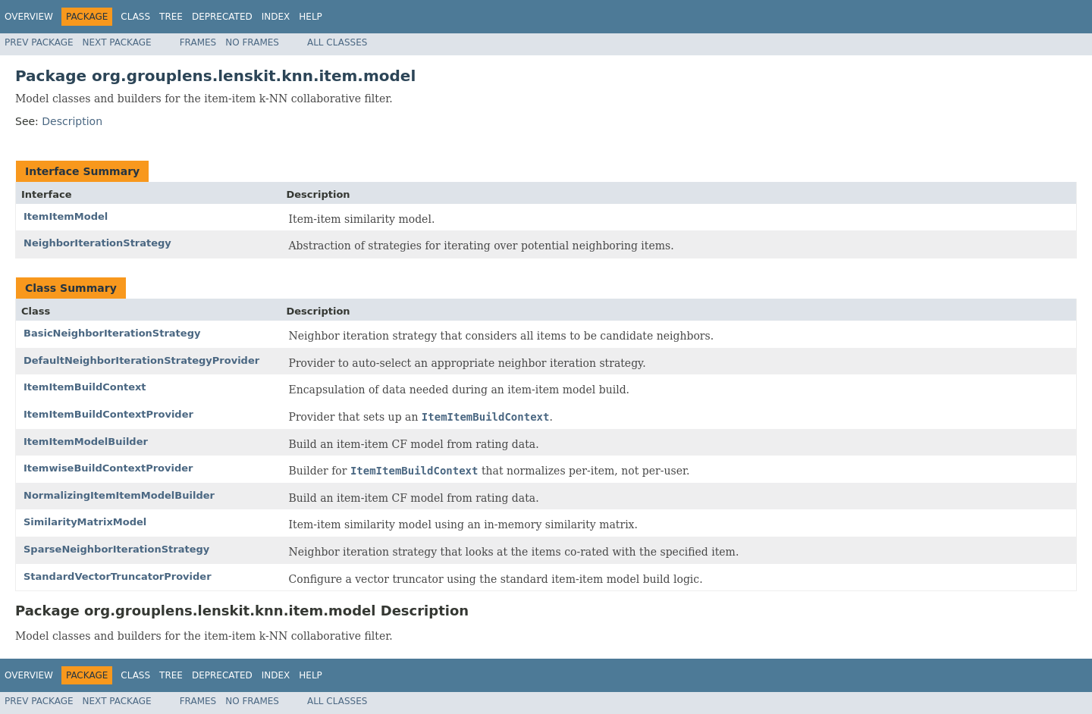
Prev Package (39, 42)
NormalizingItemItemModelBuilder (119, 495)
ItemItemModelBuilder (86, 441)
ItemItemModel (66, 216)
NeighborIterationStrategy (97, 243)
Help (310, 16)
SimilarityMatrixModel (85, 522)
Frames (198, 42)
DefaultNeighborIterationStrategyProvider (141, 360)
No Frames (252, 42)
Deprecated (222, 16)
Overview (29, 16)
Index (276, 16)
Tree (171, 16)
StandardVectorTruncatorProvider (118, 576)
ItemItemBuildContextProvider (108, 414)
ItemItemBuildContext (85, 387)
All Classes (337, 42)
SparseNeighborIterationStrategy (116, 549)
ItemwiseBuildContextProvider (108, 468)
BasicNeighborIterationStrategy (112, 333)
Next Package (117, 42)
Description (72, 121)
